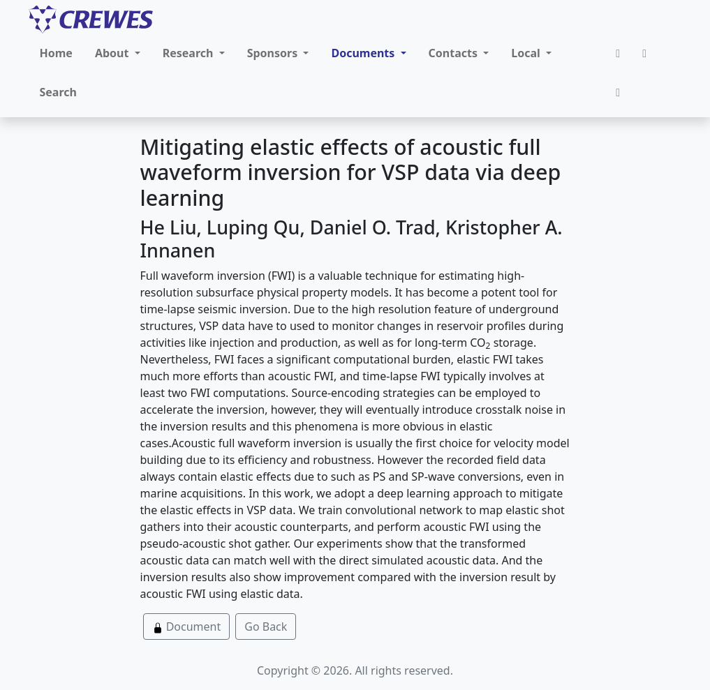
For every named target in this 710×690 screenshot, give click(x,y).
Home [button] (56, 53)
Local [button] (527, 53)
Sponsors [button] (274, 53)
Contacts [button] (455, 53)
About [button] (113, 53)
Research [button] (189, 53)
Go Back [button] (265, 626)
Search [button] (58, 92)
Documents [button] (364, 53)
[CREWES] (91, 19)
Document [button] (186, 626)
